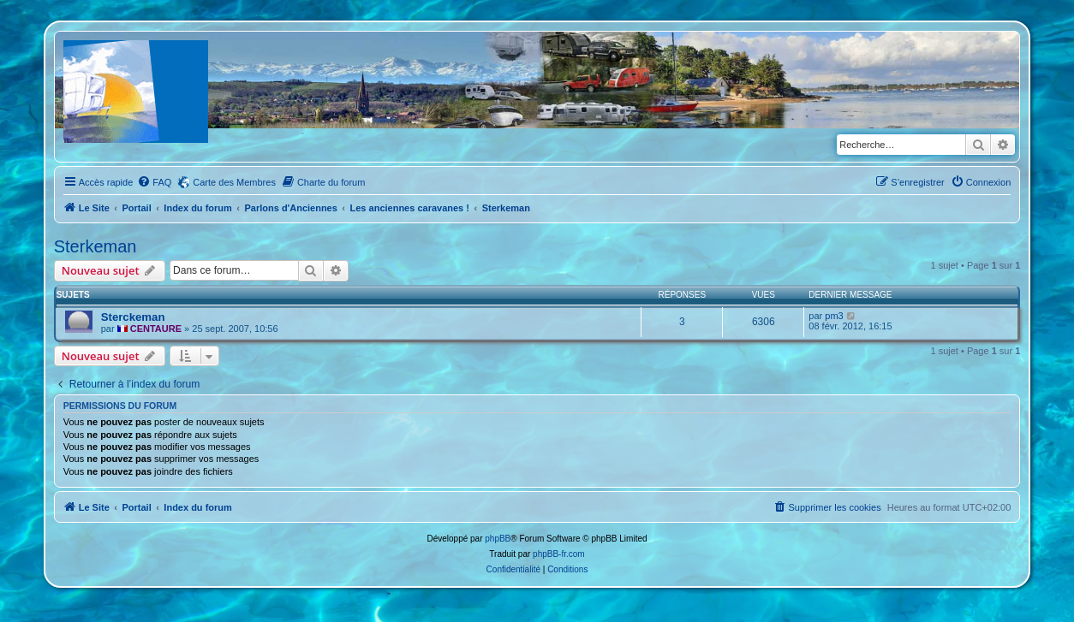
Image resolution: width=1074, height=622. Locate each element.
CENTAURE (156, 328)
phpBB (497, 538)
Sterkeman (95, 246)
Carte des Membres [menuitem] (234, 182)
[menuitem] (154, 182)
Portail (136, 208)
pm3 (834, 316)
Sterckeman (133, 317)
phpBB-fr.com (559, 554)
